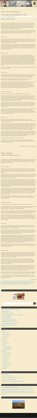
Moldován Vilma (27, 282)
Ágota (7, 281)
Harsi (3, 16)
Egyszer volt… (5, 342)
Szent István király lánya (19, 283)
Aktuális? (4, 341)
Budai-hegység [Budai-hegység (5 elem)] (27, 387)
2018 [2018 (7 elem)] (18, 387)
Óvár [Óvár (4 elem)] (33, 392)
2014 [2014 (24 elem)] (10, 387)
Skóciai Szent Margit (12, 283)
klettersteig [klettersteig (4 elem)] (15, 391)
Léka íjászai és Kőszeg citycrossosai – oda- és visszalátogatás (12, 314)
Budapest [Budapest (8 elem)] (3, 389)
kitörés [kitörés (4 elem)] (13, 391)
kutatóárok (7, 282)
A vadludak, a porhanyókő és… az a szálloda (9, 321)
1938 (3, 281)
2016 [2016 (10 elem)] (16, 387)
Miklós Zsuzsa (22, 282)
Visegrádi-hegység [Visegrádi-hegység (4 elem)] (24, 392)
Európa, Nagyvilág (6, 334)
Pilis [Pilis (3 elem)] (24, 391)
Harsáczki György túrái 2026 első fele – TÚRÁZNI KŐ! (11, 309)
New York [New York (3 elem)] (18, 391)
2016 (5, 281)
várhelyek (31, 283)
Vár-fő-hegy (24, 283)
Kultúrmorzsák (5, 358)
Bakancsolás (9, 16)
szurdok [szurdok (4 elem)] (7, 392)
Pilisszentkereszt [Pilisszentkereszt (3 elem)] (27, 391)
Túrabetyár (4, 368)
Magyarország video (6, 354)
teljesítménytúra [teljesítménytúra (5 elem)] (15, 392)
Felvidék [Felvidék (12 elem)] (16, 389)
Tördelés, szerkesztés (6, 349)
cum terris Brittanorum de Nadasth (23, 281)
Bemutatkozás (6, 374)
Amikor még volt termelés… (6, 311)
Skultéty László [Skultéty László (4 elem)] (31, 391)
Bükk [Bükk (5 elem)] (13, 389)
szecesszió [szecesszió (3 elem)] (2, 392)
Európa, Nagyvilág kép (6, 363)
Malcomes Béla (11, 282)
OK (34, 303)
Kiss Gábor (4, 282)
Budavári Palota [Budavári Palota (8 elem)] (8, 389)
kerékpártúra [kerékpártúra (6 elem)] (9, 391)
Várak (26, 283)
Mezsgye (4, 337)
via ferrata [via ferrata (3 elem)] (19, 392)
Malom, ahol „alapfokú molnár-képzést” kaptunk (10, 323)
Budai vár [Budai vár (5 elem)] (31, 387)
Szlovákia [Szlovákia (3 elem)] (5, 392)
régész (6, 283)
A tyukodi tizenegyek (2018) (6, 318)
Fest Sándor (32, 281)
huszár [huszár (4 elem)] (2, 391)
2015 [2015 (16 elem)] (13, 387)
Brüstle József (17, 281)
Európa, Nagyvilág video (7, 353)
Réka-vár (8, 283)
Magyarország (13, 16)
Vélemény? (33, 16)
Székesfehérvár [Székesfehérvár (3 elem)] (10, 392)
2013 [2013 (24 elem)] (6, 387)
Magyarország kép (6, 365)
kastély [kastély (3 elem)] (6, 391)
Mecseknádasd (18, 282)
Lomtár (3, 344)
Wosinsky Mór (23, 284)
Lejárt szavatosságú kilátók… (7, 316)
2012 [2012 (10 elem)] (4, 387)
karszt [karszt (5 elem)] (4, 391)
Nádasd (30, 282)
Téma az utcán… (5, 356)
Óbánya (32, 282)
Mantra (21, 415)
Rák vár (4, 283)
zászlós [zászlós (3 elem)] (32, 392)
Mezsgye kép (5, 366)
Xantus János (27, 284)
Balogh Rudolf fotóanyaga (11, 281)
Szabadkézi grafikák (6, 346)
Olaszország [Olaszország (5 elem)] (22, 391)
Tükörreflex (4, 361)
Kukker (3, 339)
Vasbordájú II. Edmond (11, 284)
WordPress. (24, 415)
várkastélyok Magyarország (4, 284)
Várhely (29, 283)
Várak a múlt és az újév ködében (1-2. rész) (14, 15)
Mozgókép (3, 351)
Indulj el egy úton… (13, 415)
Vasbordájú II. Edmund (18, 284)
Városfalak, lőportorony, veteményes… (8, 313)
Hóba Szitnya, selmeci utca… (9, 376)
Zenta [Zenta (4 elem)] (30, 392)
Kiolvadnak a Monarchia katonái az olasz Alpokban (15, 381)
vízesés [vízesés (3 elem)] (28, 392)
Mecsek (15, 282)
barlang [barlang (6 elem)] (23, 387)
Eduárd (29, 281)
